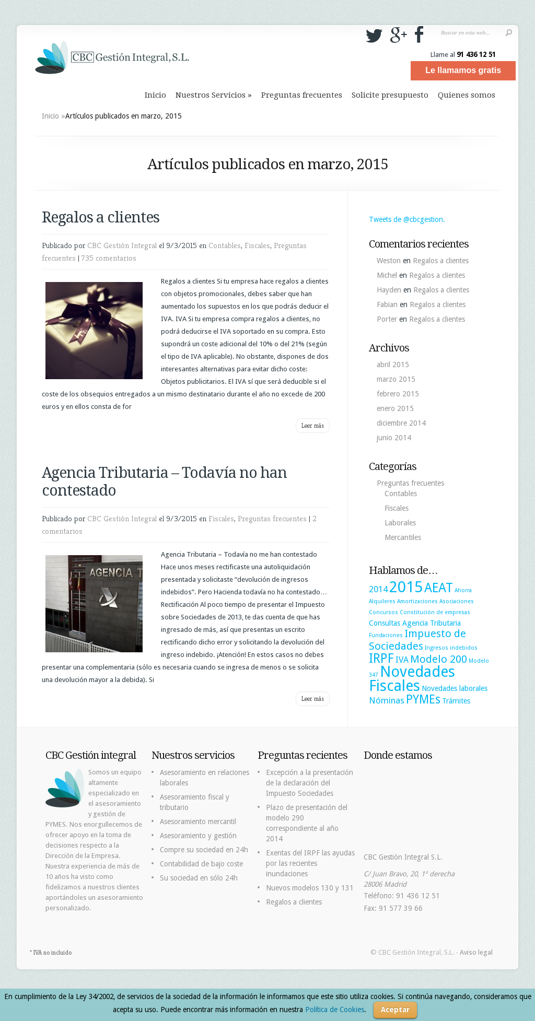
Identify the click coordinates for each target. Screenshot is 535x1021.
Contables (224, 245)
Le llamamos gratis (463, 70)
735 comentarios (109, 258)
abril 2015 (393, 364)
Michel (387, 275)
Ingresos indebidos (451, 647)
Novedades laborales (454, 688)
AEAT (438, 587)
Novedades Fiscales (412, 679)
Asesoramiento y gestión (198, 835)
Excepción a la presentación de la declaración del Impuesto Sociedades (309, 782)
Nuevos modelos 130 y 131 (310, 888)
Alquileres (382, 601)
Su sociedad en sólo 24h (199, 878)
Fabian (387, 304)
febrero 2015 (398, 394)
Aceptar (395, 1009)
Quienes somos (466, 95)
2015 (406, 587)
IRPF (381, 658)
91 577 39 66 (401, 908)
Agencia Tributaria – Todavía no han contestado (164, 481)
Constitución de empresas (435, 612)
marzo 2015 (396, 379)
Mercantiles (403, 537)
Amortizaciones (417, 601)
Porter (387, 319)
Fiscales (257, 245)
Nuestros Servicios (214, 95)
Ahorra (463, 590)
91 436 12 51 (476, 54)
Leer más (312, 425)
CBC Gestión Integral (122, 245)
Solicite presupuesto (390, 95)
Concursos (383, 612)
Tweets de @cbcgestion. (407, 219)
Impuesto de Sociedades (417, 639)
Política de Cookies (334, 1009)
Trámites (456, 701)
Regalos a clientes (100, 217)
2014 (378, 589)
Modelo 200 (438, 659)
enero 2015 (395, 408)
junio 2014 (394, 437)
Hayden (389, 290)
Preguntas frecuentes (301, 95)
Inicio (155, 95)
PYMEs (423, 699)
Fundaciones (386, 635)
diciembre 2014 (401, 423)
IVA (402, 659)
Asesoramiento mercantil (198, 821)
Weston (389, 260)
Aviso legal (476, 952)
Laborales (400, 523)
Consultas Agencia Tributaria (415, 623)
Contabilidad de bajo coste (201, 864)
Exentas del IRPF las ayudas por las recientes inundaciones (310, 863)
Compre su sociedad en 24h (204, 850)
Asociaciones (456, 601)
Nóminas (386, 700)
